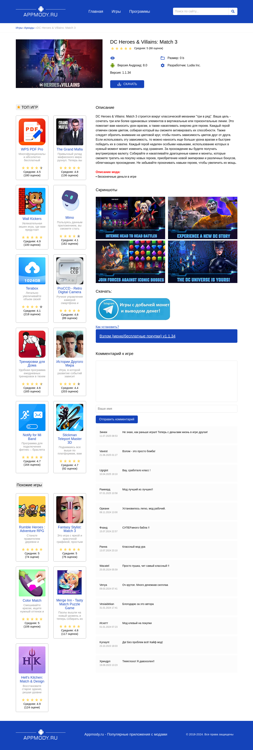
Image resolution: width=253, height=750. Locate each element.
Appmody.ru (41, 11)
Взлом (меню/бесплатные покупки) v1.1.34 (138, 336)
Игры (116, 11)
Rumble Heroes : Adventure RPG (32, 529)
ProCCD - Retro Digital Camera (69, 290)
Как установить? (107, 327)
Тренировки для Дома (32, 363)
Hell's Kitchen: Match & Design (32, 679)
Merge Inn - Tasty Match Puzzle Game (69, 604)
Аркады (29, 27)
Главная (95, 11)
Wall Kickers (32, 219)
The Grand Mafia (70, 149)
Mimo (70, 218)
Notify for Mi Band (32, 437)
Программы (139, 11)
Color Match (32, 600)
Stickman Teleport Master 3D (70, 439)
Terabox (32, 288)
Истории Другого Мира (69, 363)
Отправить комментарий (116, 419)
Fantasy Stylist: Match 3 (70, 529)
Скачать (127, 84)
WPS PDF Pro (32, 149)
